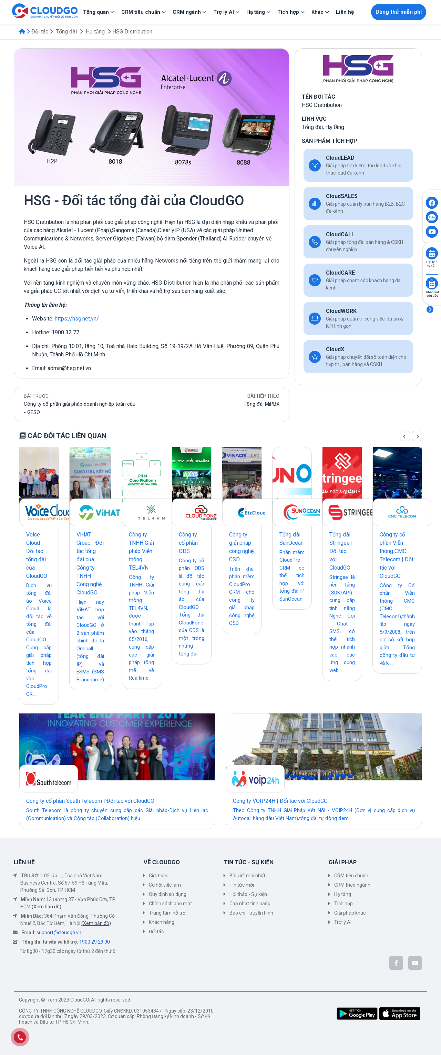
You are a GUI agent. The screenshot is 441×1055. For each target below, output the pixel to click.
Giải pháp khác (350, 913)
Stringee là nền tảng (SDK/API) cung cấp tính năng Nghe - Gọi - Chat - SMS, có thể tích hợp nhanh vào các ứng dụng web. (342, 623)
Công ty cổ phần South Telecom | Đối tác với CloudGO (90, 801)
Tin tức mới (241, 885)
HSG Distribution (132, 31)
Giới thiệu (158, 875)
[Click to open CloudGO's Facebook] (432, 203)
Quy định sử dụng (167, 894)
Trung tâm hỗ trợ (167, 913)
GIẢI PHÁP (343, 862)
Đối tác (39, 31)
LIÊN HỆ (24, 862)
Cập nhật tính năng (249, 903)
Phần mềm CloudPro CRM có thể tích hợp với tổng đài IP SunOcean (292, 575)
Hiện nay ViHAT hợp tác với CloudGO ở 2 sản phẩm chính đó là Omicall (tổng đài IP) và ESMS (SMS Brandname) (90, 641)
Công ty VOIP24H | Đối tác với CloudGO (280, 801)
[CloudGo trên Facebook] (396, 963)
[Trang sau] (417, 436)
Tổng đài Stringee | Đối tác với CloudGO (341, 551)
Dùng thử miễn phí (399, 12)
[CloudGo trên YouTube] (415, 963)
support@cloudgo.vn (59, 932)
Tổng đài (66, 31)
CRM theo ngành (352, 885)
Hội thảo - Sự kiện (248, 894)
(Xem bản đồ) (46, 906)
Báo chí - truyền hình (251, 913)
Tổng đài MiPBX (261, 404)
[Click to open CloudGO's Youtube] (432, 232)
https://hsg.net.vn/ (77, 318)
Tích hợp (343, 903)
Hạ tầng (95, 31)
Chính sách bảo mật (170, 903)
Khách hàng (161, 922)
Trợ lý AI (342, 922)
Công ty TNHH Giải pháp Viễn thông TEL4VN (141, 551)
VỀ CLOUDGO (161, 862)
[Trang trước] (405, 436)
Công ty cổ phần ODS (188, 542)
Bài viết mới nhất (247, 875)
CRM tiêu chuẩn (351, 875)
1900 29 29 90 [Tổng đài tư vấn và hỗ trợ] (94, 942)
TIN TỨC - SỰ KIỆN (249, 862)
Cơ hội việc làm (165, 885)
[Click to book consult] (432, 253)
